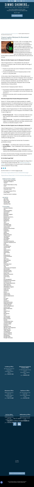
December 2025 (7, 203)
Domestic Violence (8, 271)
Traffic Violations (7, 330)
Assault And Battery (8, 210)
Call (12, 1)
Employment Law (7, 281)
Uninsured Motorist (8, 332)
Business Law (7, 218)
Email (15, 1)
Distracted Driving (7, 270)
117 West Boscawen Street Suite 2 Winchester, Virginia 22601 (25, 410)
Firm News (6, 298)
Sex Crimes (6, 265)
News (5, 309)
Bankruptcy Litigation (8, 214)
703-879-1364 (10, 412)
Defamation (6, 239)
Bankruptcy (6, 213)
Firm (5, 297)
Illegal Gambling (7, 260)
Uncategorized (7, 331)
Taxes (5, 222)
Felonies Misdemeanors (9, 295)
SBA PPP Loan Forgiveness (10, 327)
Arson (5, 248)
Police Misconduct (7, 264)
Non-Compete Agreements (9, 283)
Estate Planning (7, 284)
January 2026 (6, 202)
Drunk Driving (6, 276)
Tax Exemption (7, 236)
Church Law (6, 223)
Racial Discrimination (8, 302)
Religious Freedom (8, 234)
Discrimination (7, 269)
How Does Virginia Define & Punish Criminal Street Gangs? (15, 172)
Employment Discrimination (9, 280)
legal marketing (14, 482)
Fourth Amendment (8, 256)
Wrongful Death (7, 336)
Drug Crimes (16, 33)
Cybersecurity (7, 227)
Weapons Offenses (8, 334)
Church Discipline (7, 225)
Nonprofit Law (7, 311)
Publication (6, 325)
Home (9, 1)
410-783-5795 (26, 436)
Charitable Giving (7, 224)
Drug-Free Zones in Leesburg (10, 194)
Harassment (6, 300)
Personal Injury (7, 316)
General (5, 299)
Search (18, 1)
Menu (24, 1)
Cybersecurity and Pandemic (10, 267)
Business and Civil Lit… (9, 217)
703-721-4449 (10, 436)
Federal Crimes (7, 294)
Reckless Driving (7, 326)
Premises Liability (7, 323)
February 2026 (7, 201)
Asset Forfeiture (7, 250)
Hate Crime (6, 258)
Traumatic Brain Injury (8, 321)
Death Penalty (7, 252)
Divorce (5, 292)
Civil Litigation (7, 238)
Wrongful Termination (8, 337)
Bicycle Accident (7, 318)
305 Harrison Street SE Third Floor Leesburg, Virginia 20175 (9, 409)
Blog (12, 33)
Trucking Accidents (8, 322)
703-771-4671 (17, 12)
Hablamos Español (17, 15)
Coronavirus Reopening (9, 241)
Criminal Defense (7, 246)
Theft (5, 266)
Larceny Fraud (7, 307)
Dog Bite (5, 320)
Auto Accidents (7, 317)
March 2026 (6, 200)
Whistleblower (7, 335)
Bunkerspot (6, 215)
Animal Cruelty (7, 247)
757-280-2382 (26, 459)
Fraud (5, 257)
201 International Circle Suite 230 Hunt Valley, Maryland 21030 (25, 433)
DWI (5, 253)
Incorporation (6, 230)
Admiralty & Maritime (8, 208)
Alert (5, 209)
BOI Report (6, 244)
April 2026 (6, 198)
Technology (6, 237)
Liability (5, 232)
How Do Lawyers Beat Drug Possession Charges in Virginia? (10, 181)
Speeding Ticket (7, 328)
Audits (5, 312)
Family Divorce (7, 288)
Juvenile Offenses (7, 304)
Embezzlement (7, 255)
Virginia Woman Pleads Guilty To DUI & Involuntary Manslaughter (16, 175)
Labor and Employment (9, 306)
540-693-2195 (26, 414)
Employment (6, 219)
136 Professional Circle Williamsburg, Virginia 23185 (25, 457)
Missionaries (6, 233)
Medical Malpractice (8, 308)
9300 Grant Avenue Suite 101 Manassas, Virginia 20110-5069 (9, 433)
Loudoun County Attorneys (5, 33)
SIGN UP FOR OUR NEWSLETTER (17, 473)
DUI (4, 278)
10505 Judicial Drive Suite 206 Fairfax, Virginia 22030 (9, 457)
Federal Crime (7, 293)
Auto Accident (7, 211)
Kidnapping (6, 261)
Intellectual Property (8, 303)
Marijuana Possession (8, 274)
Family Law (6, 289)
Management (6, 220)
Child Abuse (6, 251)
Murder (5, 262)
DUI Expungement (8, 279)
